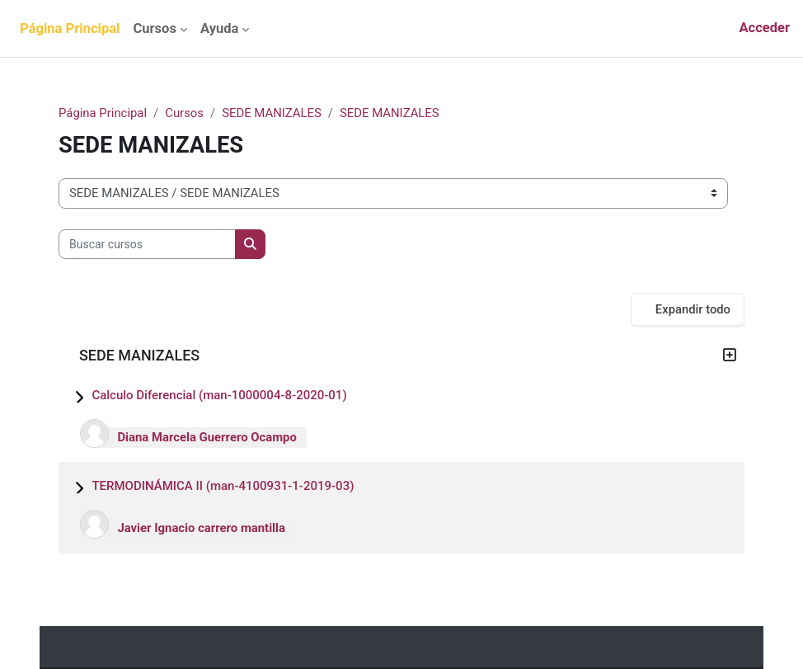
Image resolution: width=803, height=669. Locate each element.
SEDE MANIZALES (272, 113)
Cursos (184, 113)
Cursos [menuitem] (154, 28)
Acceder (764, 27)
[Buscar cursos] (147, 244)
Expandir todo (692, 309)
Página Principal (103, 113)
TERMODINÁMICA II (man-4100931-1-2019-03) (223, 485)
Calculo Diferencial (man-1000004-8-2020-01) (219, 395)
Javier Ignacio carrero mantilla (201, 528)
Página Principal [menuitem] (70, 28)
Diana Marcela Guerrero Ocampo (206, 437)
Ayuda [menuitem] (219, 28)
